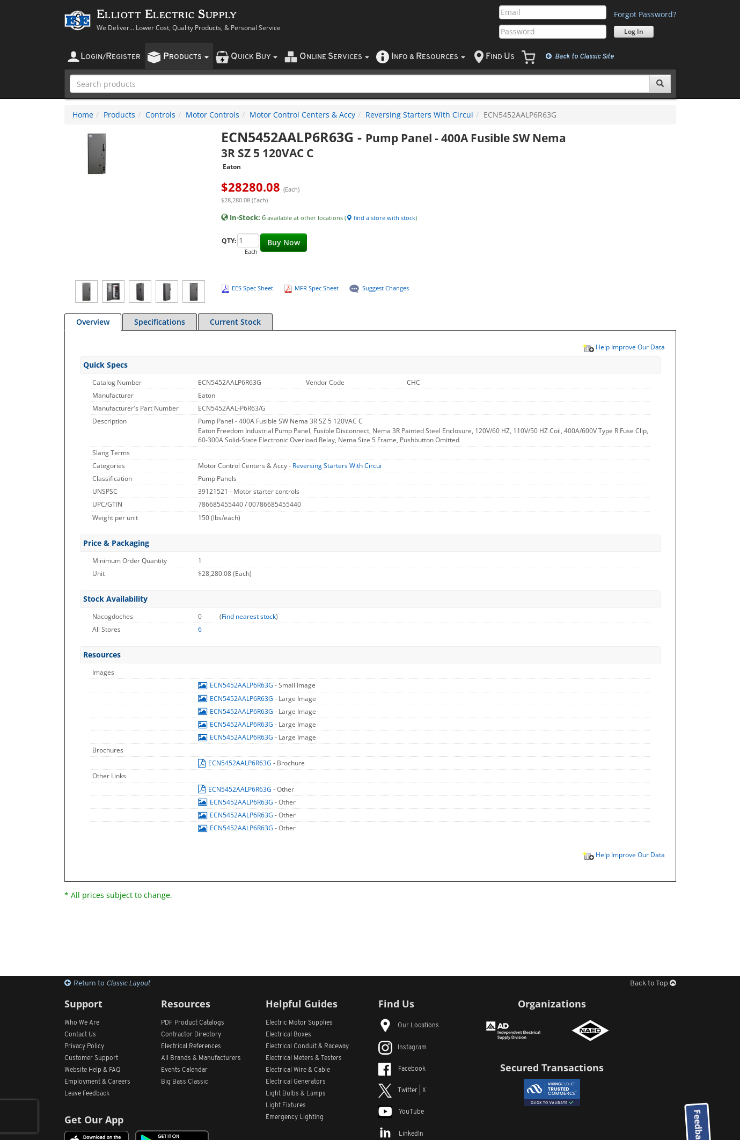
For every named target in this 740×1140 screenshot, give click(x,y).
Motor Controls (212, 114)
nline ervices (334, 56)
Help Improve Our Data (623, 346)
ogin (110, 56)
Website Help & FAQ (92, 1070)
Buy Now (283, 242)
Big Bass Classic (184, 1082)
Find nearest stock (249, 616)
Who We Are (81, 1023)
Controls (160, 114)
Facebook (402, 1069)
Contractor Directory (191, 1035)
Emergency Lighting (295, 1117)
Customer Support (91, 1058)
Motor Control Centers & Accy (302, 114)
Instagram (402, 1047)
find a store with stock (380, 218)
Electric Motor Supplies (299, 1023)
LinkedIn (400, 1134)
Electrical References (191, 1046)
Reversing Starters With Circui (419, 114)
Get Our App (93, 1119)
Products (119, 114)
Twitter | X (402, 1090)
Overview (92, 322)
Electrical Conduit (307, 1046)
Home (82, 114)
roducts (186, 56)
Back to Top (653, 983)
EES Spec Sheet (252, 288)
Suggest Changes (385, 288)
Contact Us (80, 1035)
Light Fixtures (286, 1105)
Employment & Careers (97, 1082)
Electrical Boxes (288, 1035)
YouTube (401, 1112)
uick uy (254, 56)
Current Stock (235, 322)
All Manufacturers (201, 1058)
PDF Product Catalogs (192, 1023)
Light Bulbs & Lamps (296, 1094)
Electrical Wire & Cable (298, 1070)
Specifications (159, 322)
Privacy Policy (84, 1046)
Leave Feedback (86, 1094)
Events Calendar (184, 1070)
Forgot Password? (645, 14)
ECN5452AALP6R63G (236, 685)
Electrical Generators (296, 1082)
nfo (428, 56)
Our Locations (408, 1025)
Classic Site (580, 56)
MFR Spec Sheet (317, 288)
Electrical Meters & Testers (304, 1058)
